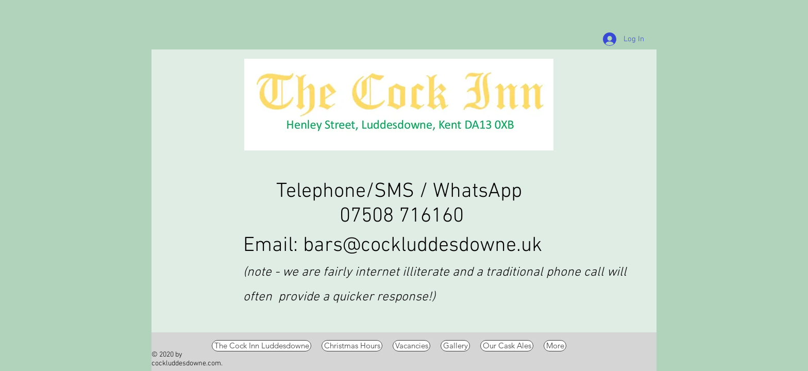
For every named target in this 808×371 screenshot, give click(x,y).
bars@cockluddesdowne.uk (422, 245)
